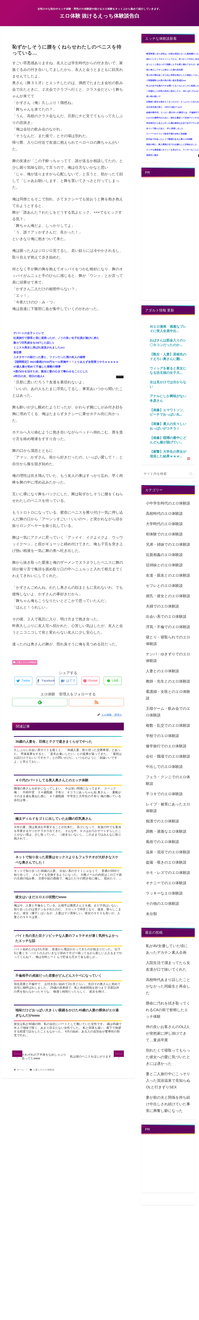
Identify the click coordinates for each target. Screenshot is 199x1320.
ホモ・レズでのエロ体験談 (168, 873)
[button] (191, 474)
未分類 (151, 914)
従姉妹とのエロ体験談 (164, 565)
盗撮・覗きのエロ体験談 (166, 862)
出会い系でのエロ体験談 (166, 616)
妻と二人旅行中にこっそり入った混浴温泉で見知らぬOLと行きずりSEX (168, 1080)
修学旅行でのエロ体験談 (166, 746)
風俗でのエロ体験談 (162, 842)
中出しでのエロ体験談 (164, 767)
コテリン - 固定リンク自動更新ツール (119, 377)
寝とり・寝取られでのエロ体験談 (168, 640)
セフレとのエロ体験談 (164, 586)
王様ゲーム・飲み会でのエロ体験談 (168, 711)
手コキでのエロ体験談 (164, 794)
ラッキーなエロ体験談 (164, 893)
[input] (168, 474)
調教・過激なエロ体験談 (166, 831)
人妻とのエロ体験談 (24, 662)
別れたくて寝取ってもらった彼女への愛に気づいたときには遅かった (168, 1057)
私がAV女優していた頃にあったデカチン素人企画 (166, 949)
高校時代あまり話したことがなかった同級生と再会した (168, 986)
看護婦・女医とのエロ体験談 (168, 695)
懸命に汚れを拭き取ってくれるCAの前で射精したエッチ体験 (168, 1009)
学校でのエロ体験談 (162, 736)
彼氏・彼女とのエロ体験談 (168, 596)
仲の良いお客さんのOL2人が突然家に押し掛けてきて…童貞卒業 (168, 1033)
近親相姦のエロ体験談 (164, 555)
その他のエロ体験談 (162, 903)
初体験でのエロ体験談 (164, 534)
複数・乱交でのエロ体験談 (168, 725)
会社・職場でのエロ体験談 (168, 756)
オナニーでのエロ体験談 (166, 883)
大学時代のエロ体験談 (164, 524)
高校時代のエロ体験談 (164, 513)
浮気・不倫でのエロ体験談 (168, 627)
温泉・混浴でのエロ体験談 (168, 852)
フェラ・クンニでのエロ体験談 (168, 780)
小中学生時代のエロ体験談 (168, 503)
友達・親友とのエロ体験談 (168, 575)
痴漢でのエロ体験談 (162, 821)
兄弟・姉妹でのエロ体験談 (168, 544)
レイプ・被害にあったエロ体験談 (168, 807)
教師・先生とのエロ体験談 (168, 681)
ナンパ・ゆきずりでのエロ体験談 (168, 657)
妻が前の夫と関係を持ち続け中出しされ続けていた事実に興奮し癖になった (168, 1104)
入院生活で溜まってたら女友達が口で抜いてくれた (168, 966)
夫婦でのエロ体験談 (162, 606)
